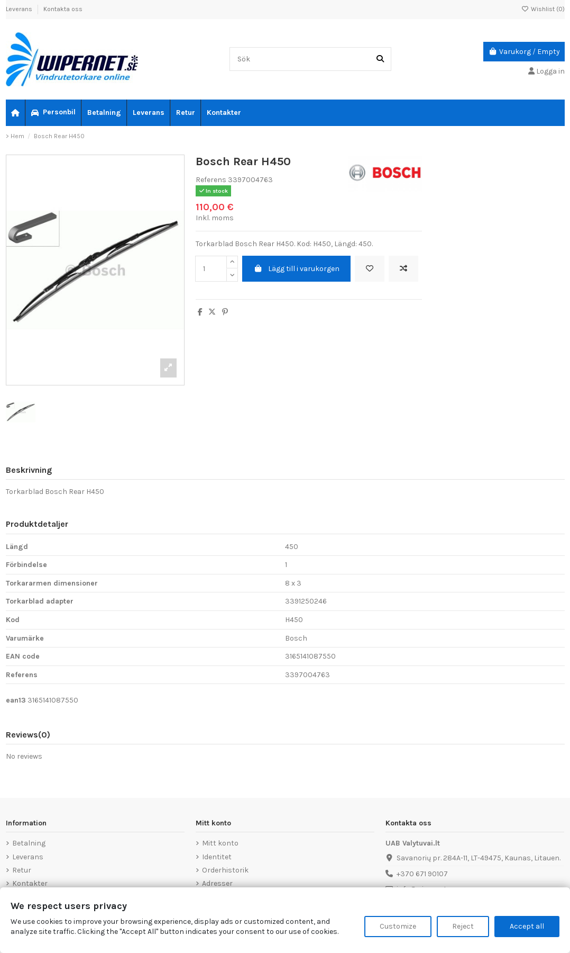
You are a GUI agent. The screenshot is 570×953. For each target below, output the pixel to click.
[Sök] (380, 59)
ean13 (16, 700)
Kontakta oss (62, 9)
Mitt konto (220, 843)
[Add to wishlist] (369, 269)
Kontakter (30, 883)
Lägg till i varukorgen (296, 268)
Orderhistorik (225, 870)
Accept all (527, 926)
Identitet (217, 856)
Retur (21, 870)
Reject (463, 926)
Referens (211, 179)
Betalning (28, 843)
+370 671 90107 (422, 873)
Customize (398, 926)
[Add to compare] (403, 269)
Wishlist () (543, 9)
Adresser (217, 883)
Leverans (20, 9)
